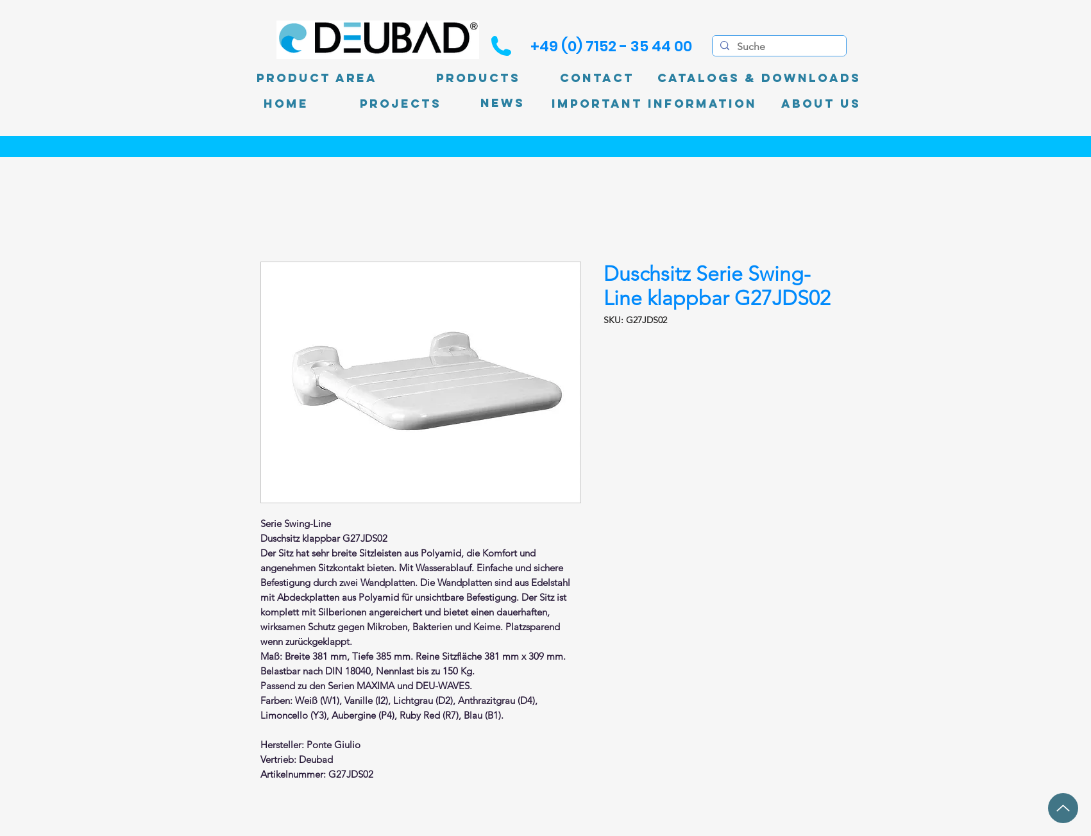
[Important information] (654, 104)
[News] (502, 103)
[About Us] (821, 104)
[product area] (317, 78)
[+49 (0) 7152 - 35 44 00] (611, 46)
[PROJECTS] (400, 104)
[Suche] (778, 47)
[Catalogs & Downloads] (759, 78)
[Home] (286, 104)
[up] (1063, 808)
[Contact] (597, 78)
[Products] (478, 78)
